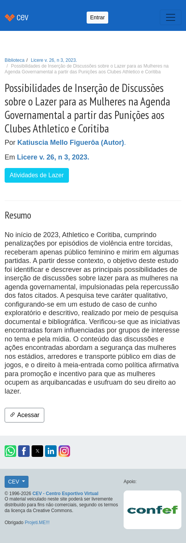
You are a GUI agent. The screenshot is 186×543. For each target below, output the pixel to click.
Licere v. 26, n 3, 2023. (54, 60)
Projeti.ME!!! (37, 522)
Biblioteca (15, 60)
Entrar (97, 17)
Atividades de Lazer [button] (37, 175)
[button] (10, 451)
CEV (14, 482)
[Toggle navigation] (170, 17)
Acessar (24, 415)
